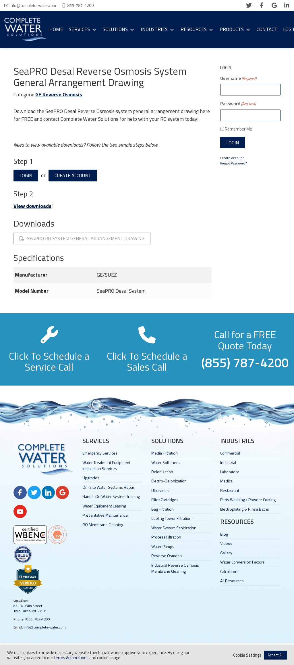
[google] (274, 5)
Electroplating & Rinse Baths (244, 509)
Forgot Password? (233, 163)
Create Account (73, 175)
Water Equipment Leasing (104, 506)
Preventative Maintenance (105, 515)
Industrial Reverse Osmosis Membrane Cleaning (175, 568)
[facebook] (261, 5)
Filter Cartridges (164, 500)
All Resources (232, 581)
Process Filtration (166, 537)
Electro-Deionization (169, 481)
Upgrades (90, 478)
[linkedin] (287, 5)
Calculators (229, 571)
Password (238, 103)
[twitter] (249, 5)
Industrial (228, 462)
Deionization (162, 472)
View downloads (32, 206)
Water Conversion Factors (242, 562)
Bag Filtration (162, 509)
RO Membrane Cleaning (102, 525)
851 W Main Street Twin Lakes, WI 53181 (30, 608)
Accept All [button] (275, 655)
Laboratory (229, 472)
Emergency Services (99, 453)
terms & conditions (71, 657)
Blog (224, 534)
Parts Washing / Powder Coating (248, 500)
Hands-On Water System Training (111, 496)
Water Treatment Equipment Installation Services (106, 465)
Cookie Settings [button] (247, 655)
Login (26, 175)
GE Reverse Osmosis (58, 94)
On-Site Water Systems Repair (108, 487)
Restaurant (229, 490)
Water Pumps (162, 546)
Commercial (230, 453)
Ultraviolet (160, 490)
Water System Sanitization (173, 528)
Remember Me (238, 129)
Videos (226, 543)
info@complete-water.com (33, 5)
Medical (226, 481)
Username (238, 78)
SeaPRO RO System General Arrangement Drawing (82, 238)
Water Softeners (165, 462)
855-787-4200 (80, 5)
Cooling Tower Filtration (171, 518)
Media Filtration (164, 453)
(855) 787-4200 (37, 619)
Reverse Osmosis (166, 556)
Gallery (226, 553)
